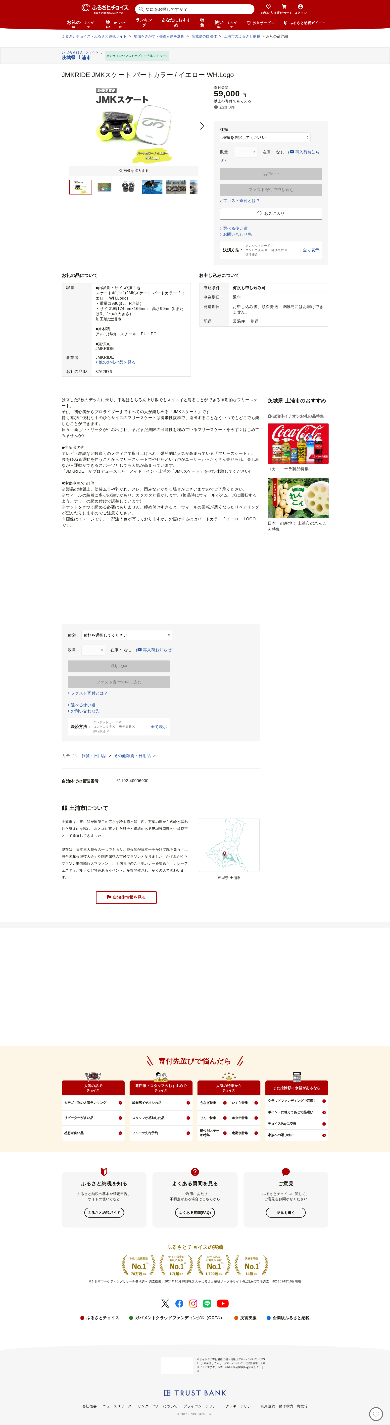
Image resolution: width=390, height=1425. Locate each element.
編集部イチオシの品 (146, 1103)
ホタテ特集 (240, 1118)
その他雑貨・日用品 (133, 756)
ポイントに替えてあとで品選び (290, 1112)
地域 (117, 24)
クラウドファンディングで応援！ (292, 1101)
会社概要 (89, 1406)
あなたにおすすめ (176, 22)
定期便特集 (240, 1133)
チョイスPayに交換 (282, 1123)
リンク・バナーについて (158, 1406)
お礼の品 (82, 24)
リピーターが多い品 (78, 1118)
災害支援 (248, 1317)
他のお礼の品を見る (117, 362)
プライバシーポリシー (202, 1406)
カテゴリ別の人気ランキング (85, 1103)
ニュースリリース (117, 1406)
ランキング (144, 22)
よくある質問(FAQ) (195, 1212)
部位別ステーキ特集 (209, 1133)
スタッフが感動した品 (148, 1118)
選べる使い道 (235, 228)
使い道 (227, 24)
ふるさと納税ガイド (104, 1212)
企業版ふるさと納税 (291, 1317)
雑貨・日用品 (94, 756)
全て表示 (311, 250)
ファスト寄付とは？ (241, 200)
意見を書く (286, 1212)
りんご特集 (208, 1118)
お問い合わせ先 (237, 234)
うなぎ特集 (208, 1103)
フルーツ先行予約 (145, 1133)
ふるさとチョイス (102, 1317)
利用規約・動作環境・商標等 (284, 1406)
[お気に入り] (376, 1414)
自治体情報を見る (126, 897)
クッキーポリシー (240, 1406)
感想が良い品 (74, 1133)
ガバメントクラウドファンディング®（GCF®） (179, 1317)
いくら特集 (240, 1103)
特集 (202, 22)
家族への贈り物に (281, 1135)
